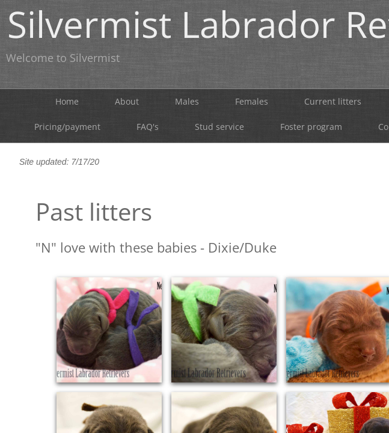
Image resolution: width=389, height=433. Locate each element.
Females (251, 101)
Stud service (219, 126)
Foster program (311, 126)
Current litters (332, 101)
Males (187, 101)
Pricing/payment (67, 126)
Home (67, 101)
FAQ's (147, 126)
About (127, 101)
